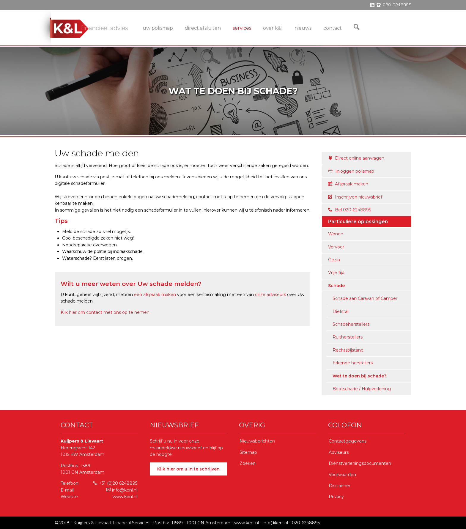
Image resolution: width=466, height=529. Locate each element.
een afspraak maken (155, 294)
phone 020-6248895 (394, 5)
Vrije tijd (336, 272)
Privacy (336, 496)
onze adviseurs (270, 294)
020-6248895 (306, 522)
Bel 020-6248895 (349, 209)
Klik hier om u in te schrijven (188, 469)
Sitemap (248, 452)
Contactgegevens (347, 441)
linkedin (372, 5)
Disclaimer (339, 485)
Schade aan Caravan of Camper (365, 298)
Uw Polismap (158, 28)
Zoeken (248, 463)
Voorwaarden (342, 474)
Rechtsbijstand (348, 350)
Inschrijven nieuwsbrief (355, 197)
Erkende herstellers (353, 363)
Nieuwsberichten (257, 441)
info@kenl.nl (121, 490)
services (242, 28)
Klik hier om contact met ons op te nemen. (105, 312)
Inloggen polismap (351, 171)
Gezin (334, 259)
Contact (332, 28)
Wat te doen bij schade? (359, 376)
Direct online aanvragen (356, 158)
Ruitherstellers (348, 337)
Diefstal (340, 311)
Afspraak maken (348, 184)
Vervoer (336, 247)
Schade (336, 285)
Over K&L (273, 28)
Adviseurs (339, 452)
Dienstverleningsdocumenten (360, 463)
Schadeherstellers (351, 324)
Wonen (335, 234)
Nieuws (303, 28)
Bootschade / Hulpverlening (362, 388)
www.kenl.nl (125, 496)
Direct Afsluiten (203, 28)
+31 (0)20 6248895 (115, 483)
